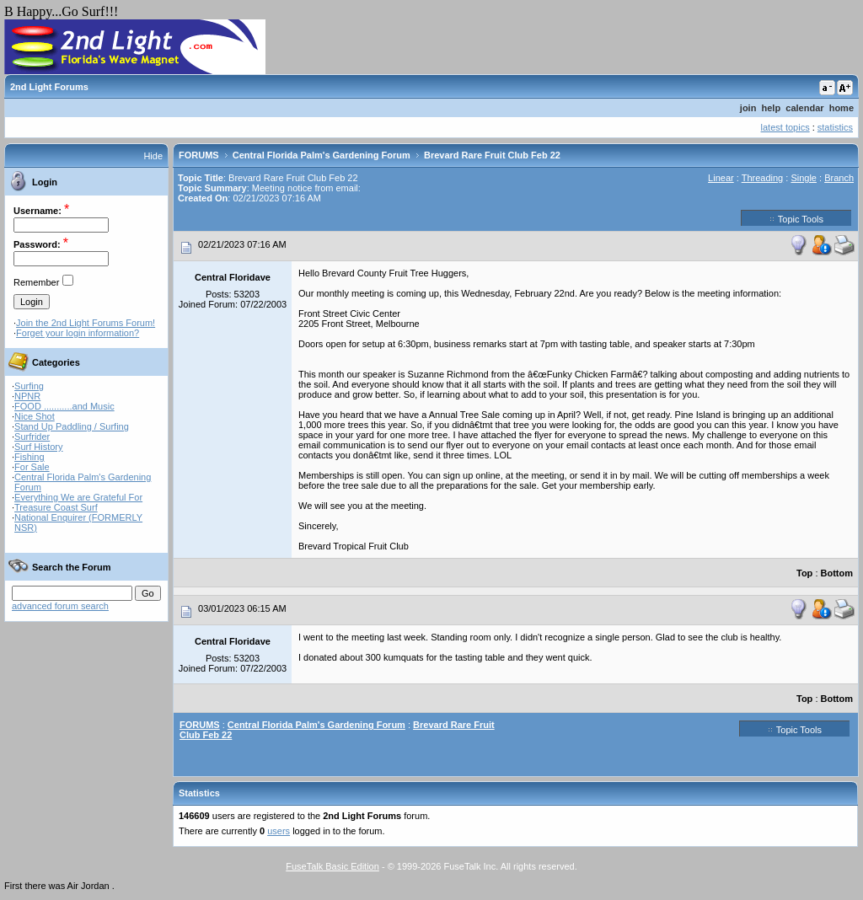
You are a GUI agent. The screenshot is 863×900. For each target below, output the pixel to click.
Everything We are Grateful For (78, 497)
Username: (37, 211)
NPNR (27, 396)
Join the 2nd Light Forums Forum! (85, 323)
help (771, 108)
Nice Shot (34, 416)
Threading (763, 178)
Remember (36, 282)
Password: (37, 244)
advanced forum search (60, 606)
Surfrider (32, 436)
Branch (839, 178)
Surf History (38, 447)
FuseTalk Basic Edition (332, 866)
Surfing (29, 386)
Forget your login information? (77, 333)
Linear (721, 178)
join (748, 108)
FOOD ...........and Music (64, 406)
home (841, 108)
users (278, 831)
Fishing (29, 457)
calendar (804, 108)
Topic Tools (796, 218)
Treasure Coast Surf (56, 507)
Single (804, 178)
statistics (835, 127)
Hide (153, 156)
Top (804, 573)
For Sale (32, 467)
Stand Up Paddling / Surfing (71, 426)
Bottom (837, 573)
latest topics (785, 127)
